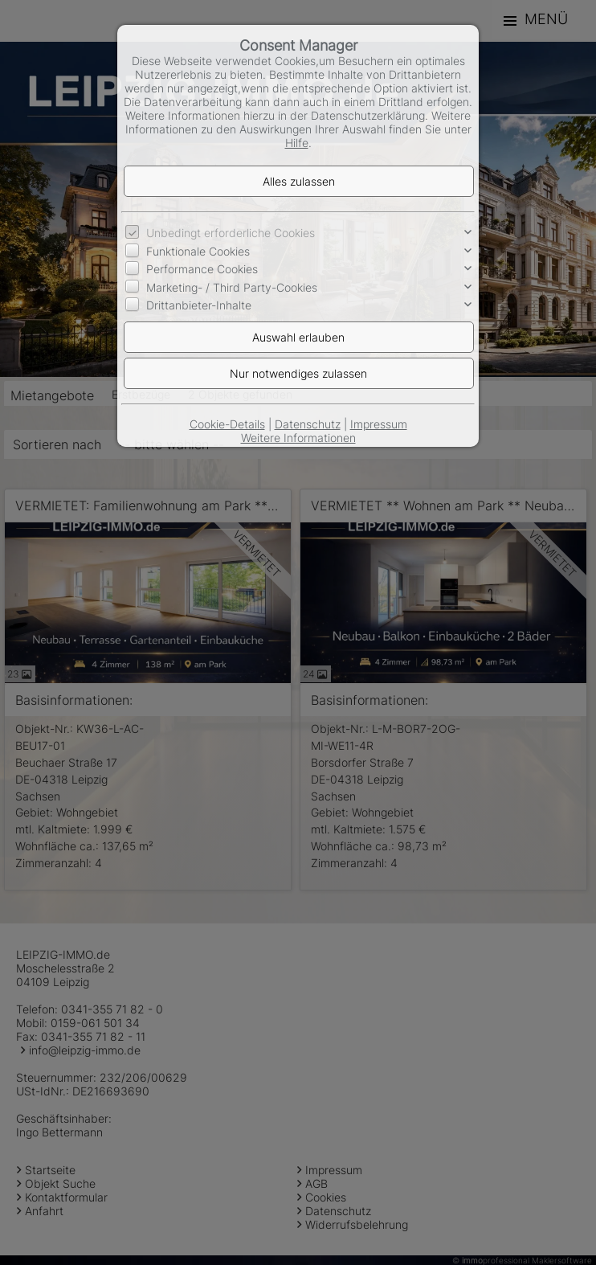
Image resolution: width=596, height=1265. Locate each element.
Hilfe (296, 142)
